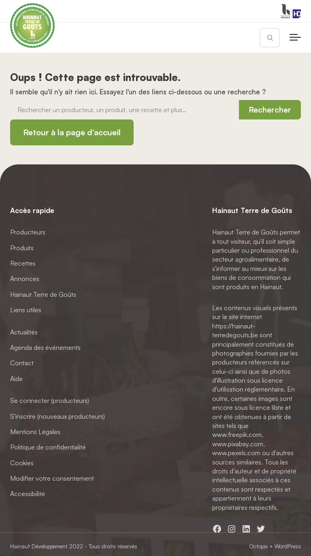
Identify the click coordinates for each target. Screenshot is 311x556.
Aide (16, 378)
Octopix (258, 546)
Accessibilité (27, 494)
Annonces (24, 279)
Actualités (24, 332)
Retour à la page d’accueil (72, 132)
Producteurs (27, 232)
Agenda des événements (45, 347)
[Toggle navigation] (295, 37)
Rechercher (270, 110)
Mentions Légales (35, 431)
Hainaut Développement (39, 546)
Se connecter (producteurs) (49, 400)
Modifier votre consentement (52, 478)
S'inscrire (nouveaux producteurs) (57, 416)
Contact (22, 363)
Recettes (23, 263)
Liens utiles (25, 310)
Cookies (22, 462)
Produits (22, 247)
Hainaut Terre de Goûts (43, 294)
